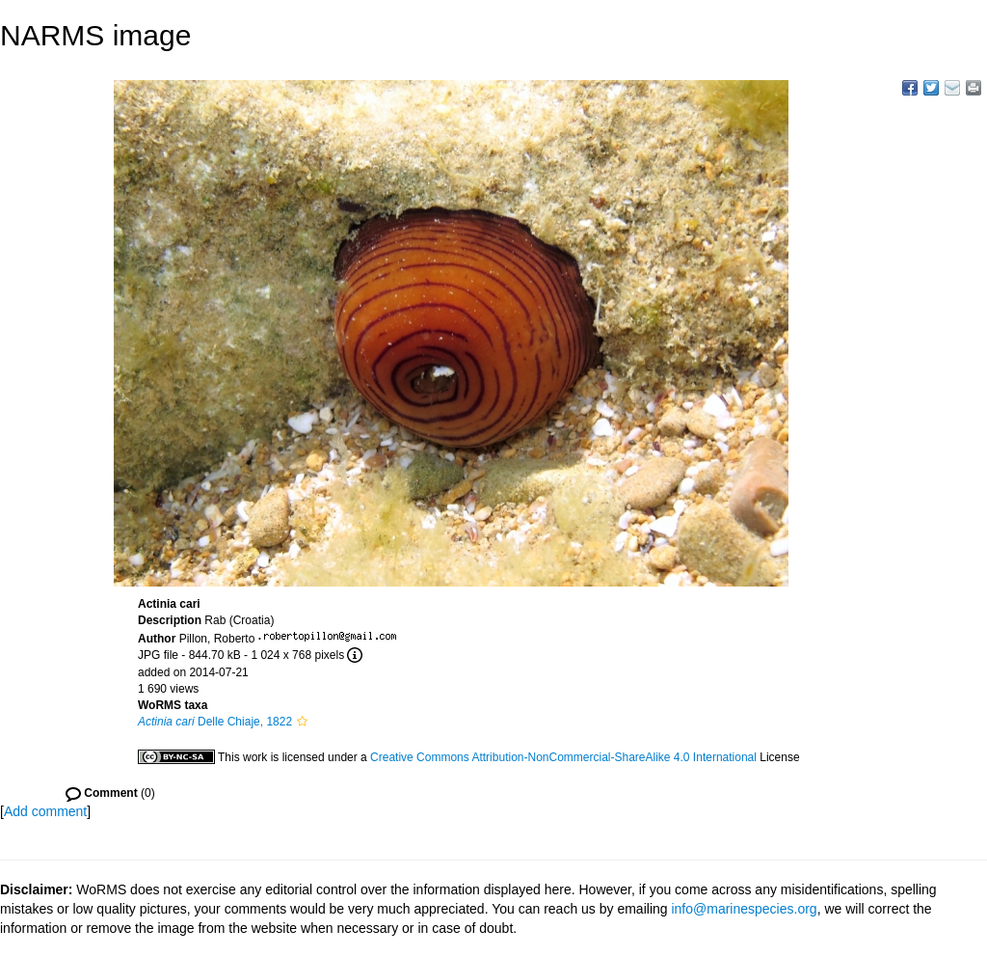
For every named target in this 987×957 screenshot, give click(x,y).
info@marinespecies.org (743, 908)
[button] (302, 721)
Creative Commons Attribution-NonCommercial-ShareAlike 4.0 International (563, 757)
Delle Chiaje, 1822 (215, 721)
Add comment (45, 811)
